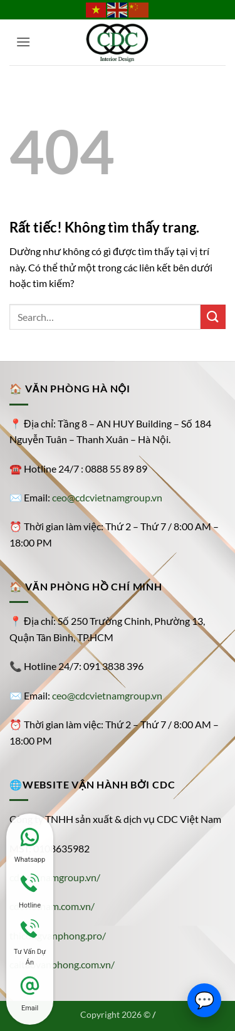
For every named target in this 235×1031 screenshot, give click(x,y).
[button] (23, 42)
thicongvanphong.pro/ (57, 935)
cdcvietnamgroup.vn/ (54, 877)
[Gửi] (213, 317)
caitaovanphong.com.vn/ (62, 964)
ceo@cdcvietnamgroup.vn (107, 497)
